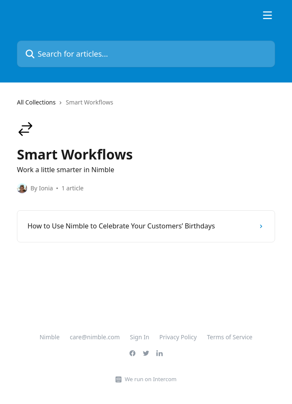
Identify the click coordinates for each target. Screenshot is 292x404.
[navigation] (146, 106)
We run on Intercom (150, 379)
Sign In (139, 337)
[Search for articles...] (146, 54)
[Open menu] (267, 15)
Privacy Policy (178, 337)
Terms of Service (230, 337)
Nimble (49, 337)
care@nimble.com (95, 337)
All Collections (36, 102)
